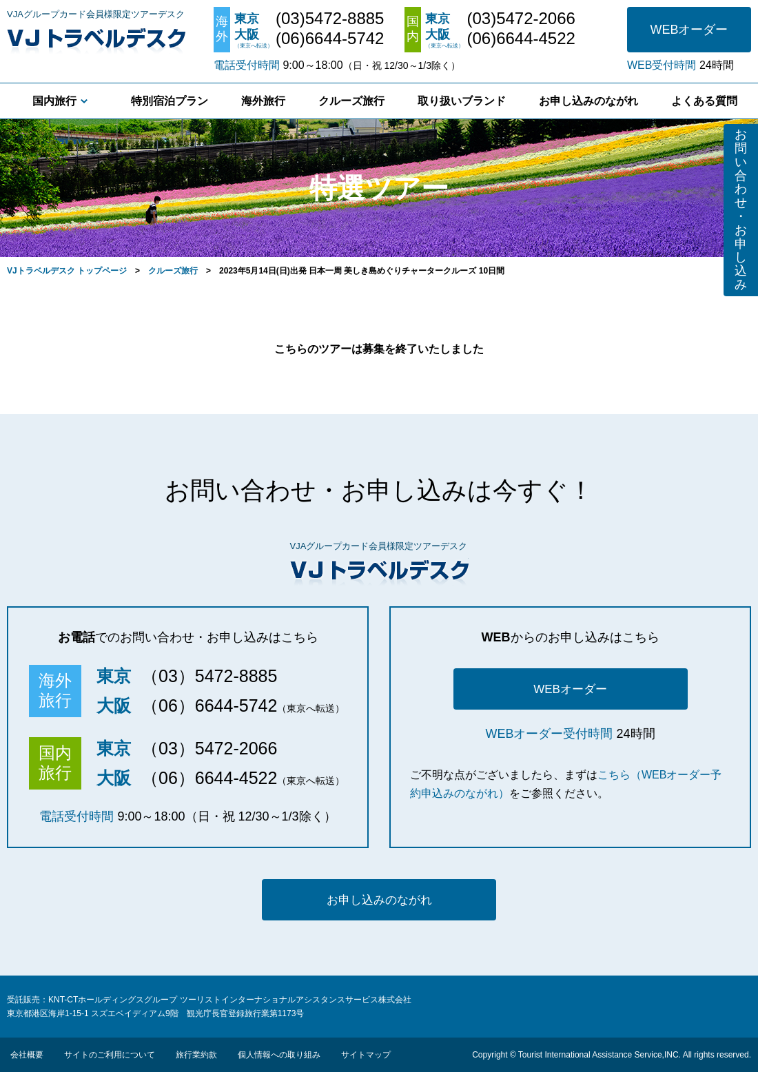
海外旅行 (263, 101)
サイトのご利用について (109, 1055)
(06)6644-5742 (330, 39)
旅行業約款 (196, 1055)
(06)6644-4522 (521, 39)
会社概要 (26, 1055)
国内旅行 (54, 101)
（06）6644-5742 (209, 705)
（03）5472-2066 (209, 748)
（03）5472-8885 (209, 676)
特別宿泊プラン (169, 101)
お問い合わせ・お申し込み (741, 209)
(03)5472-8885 (330, 19)
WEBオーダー (689, 30)
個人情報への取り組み (279, 1055)
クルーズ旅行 (351, 101)
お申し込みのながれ (588, 101)
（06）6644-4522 (209, 777)
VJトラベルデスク (96, 38)
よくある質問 (704, 101)
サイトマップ (366, 1055)
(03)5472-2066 (521, 19)
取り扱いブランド (462, 101)
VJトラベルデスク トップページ (67, 271)
